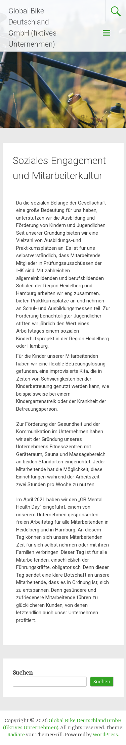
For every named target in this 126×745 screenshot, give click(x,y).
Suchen (23, 672)
